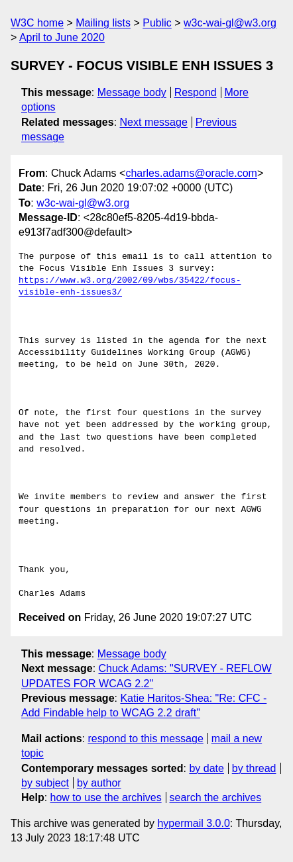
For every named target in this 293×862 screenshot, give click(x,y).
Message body (131, 92)
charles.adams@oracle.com (191, 173)
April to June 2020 (62, 37)
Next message (154, 122)
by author (99, 783)
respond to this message (145, 738)
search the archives (216, 797)
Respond (195, 92)
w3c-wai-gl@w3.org (230, 22)
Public (157, 22)
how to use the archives (106, 797)
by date (206, 768)
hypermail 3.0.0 (193, 823)
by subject (45, 783)
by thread (254, 768)
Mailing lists (103, 22)
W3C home (37, 22)
